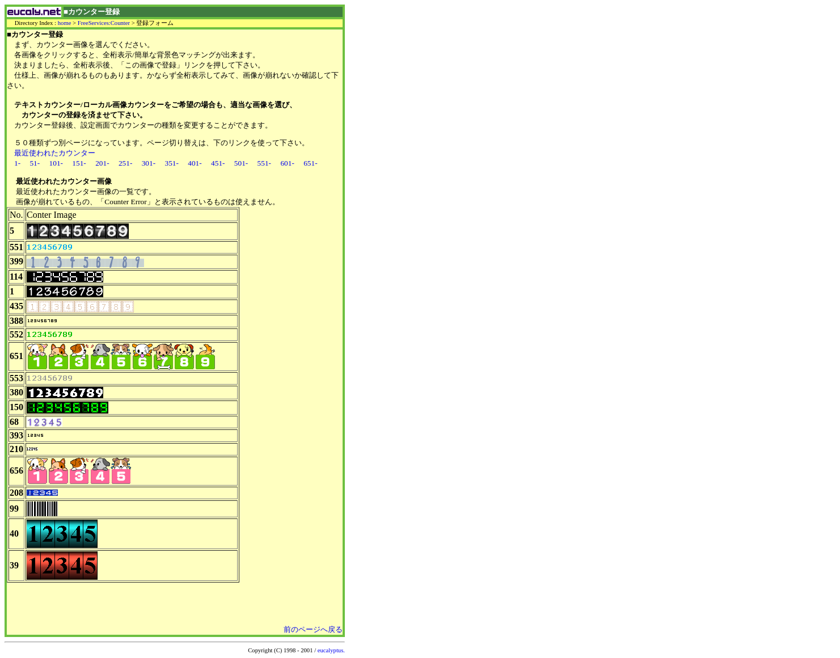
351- (171, 163)
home (64, 23)
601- (287, 163)
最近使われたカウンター (54, 153)
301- (148, 163)
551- (264, 163)
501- (241, 163)
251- (125, 163)
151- (79, 163)
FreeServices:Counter (104, 23)
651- (310, 163)
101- (56, 163)
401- (194, 163)
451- (218, 163)
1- (17, 163)
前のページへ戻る (313, 629)
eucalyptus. (331, 650)
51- (34, 163)
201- (102, 163)
